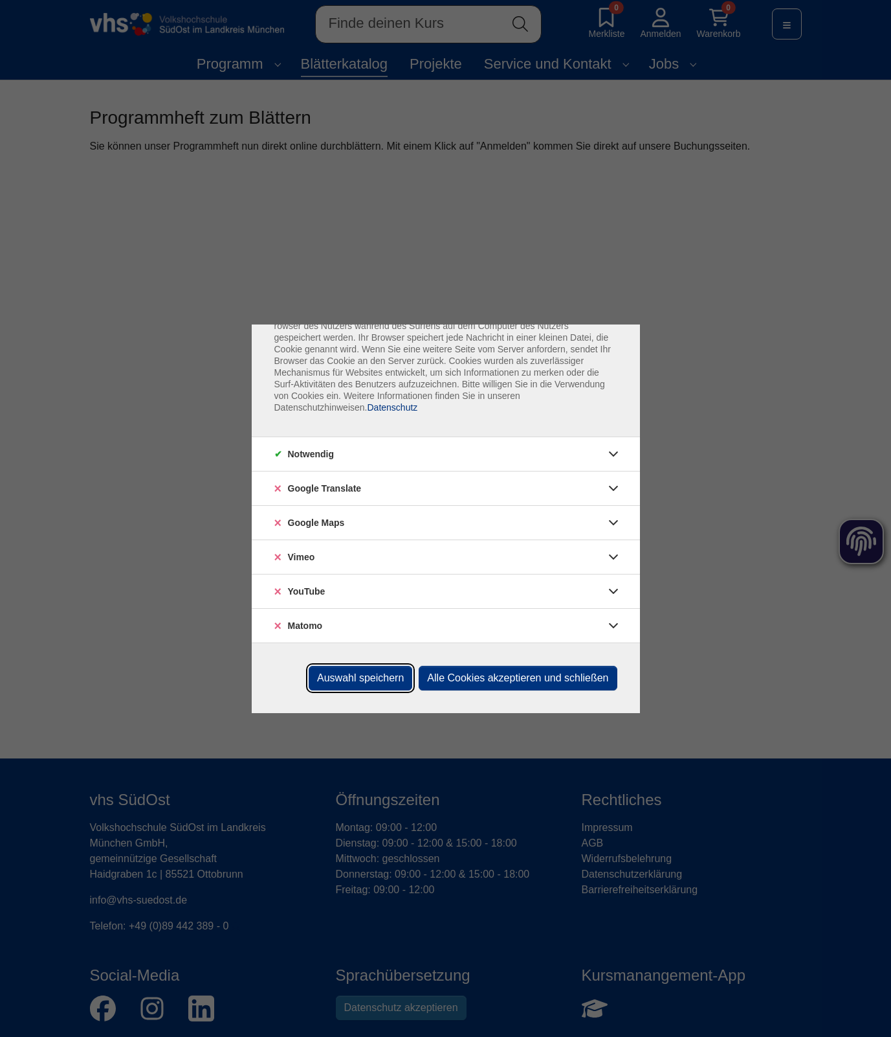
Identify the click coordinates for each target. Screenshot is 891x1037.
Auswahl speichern (360, 677)
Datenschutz (392, 407)
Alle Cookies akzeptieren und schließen (517, 677)
